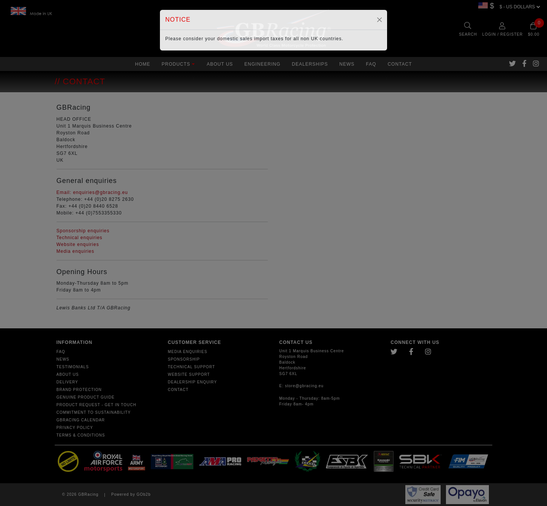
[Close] (379, 20)
